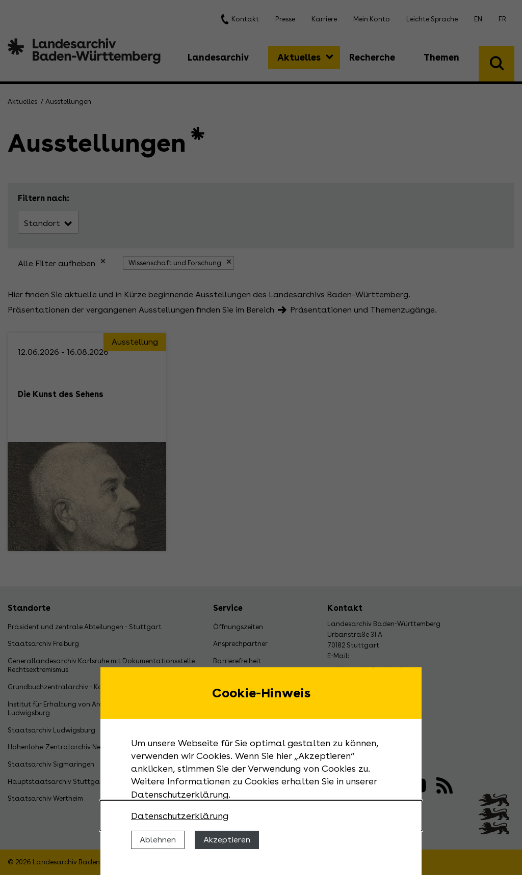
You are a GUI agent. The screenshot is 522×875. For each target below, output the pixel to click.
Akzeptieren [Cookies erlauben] (226, 839)
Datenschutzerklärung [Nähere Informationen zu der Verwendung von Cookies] (179, 815)
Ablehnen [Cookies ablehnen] (158, 839)
